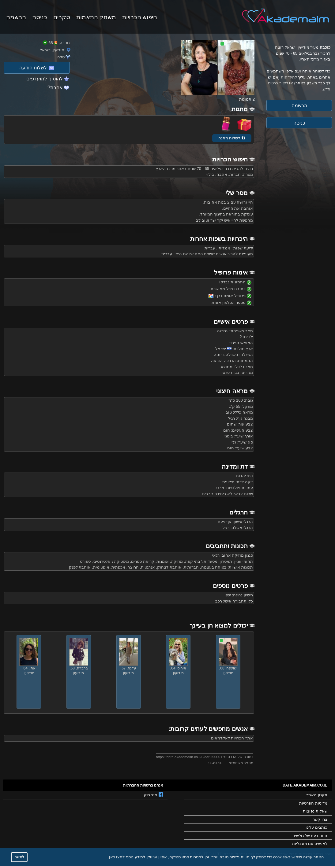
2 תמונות (247, 99)
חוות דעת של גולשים (309, 835)
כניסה (39, 16)
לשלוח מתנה (231, 138)
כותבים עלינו (316, 827)
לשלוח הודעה (36, 67)
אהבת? (55, 87)
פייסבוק (153, 794)
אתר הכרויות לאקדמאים (232, 738)
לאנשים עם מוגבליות (309, 843)
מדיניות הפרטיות (313, 803)
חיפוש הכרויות (139, 16)
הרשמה (16, 16)
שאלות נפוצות (315, 811)
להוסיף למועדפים (44, 78)
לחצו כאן (117, 857)
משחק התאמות (96, 16)
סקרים (61, 16)
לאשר (19, 857)
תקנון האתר (316, 795)
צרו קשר (320, 819)
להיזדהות (289, 77)
